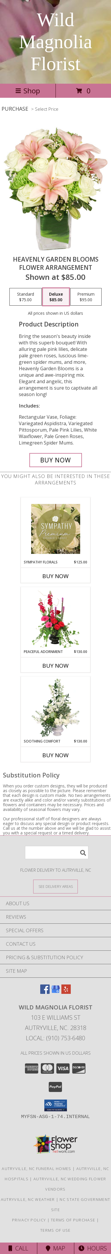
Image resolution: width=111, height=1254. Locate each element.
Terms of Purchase (73, 1220)
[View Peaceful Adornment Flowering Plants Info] (55, 618)
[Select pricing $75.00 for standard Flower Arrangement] (25, 296)
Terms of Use (55, 1230)
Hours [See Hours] (92, 1248)
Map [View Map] (55, 1248)
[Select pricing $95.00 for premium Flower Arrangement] (85, 296)
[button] (55, 1105)
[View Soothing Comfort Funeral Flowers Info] (55, 708)
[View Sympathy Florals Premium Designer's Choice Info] (55, 529)
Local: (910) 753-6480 (55, 1038)
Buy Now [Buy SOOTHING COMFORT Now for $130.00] (55, 755)
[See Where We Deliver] (55, 886)
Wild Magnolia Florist (55, 41)
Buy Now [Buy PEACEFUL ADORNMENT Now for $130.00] (55, 665)
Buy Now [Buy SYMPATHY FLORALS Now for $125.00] (55, 576)
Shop (27, 90)
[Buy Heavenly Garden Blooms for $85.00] (55, 460)
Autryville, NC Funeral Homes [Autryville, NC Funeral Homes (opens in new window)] (36, 1168)
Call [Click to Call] (18, 1248)
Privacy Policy (29, 1220)
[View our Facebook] (45, 992)
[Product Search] (56, 852)
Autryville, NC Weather (28, 1199)
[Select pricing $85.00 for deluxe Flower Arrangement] (56, 296)
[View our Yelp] (66, 992)
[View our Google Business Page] (55, 992)
